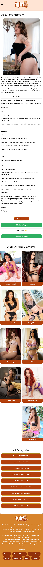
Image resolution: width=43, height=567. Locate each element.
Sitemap (22, 549)
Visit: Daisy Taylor (21, 225)
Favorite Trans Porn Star (21, 87)
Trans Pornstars (21, 218)
